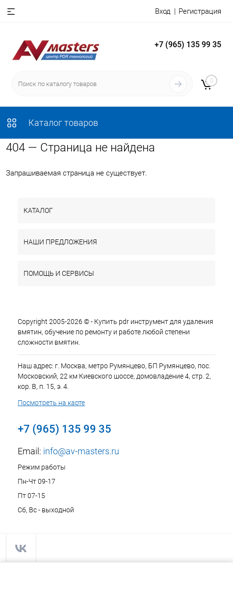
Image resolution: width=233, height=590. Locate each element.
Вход (163, 11)
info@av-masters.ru (81, 451)
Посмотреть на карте (51, 403)
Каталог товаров (52, 123)
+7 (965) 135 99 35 (188, 44)
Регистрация (200, 11)
